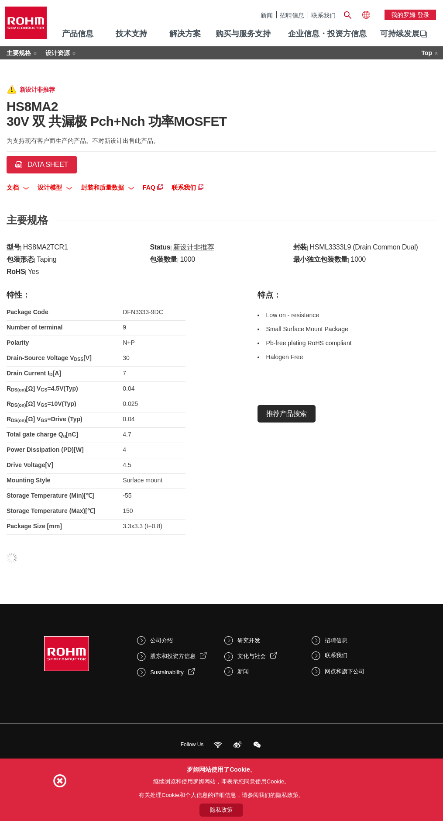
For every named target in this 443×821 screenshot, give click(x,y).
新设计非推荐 (193, 247)
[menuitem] (400, 34)
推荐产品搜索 (286, 413)
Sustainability (167, 672)
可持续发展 (399, 33)
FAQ (153, 187)
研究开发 (248, 640)
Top (426, 52)
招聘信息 (292, 15)
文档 (18, 187)
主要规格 (19, 52)
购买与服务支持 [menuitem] (243, 33)
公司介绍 (161, 640)
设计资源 (57, 52)
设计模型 (55, 187)
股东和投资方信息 (173, 656)
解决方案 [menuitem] (185, 33)
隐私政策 (221, 810)
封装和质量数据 (107, 187)
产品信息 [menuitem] (77, 33)
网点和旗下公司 (344, 671)
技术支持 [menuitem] (131, 33)
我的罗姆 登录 (410, 14)
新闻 (267, 15)
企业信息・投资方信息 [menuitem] (327, 33)
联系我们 (323, 15)
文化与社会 (251, 656)
